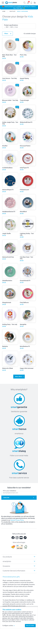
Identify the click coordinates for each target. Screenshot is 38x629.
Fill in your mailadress (9, 491)
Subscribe (6, 497)
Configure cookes (8, 625)
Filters (6, 33)
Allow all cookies (30, 625)
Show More (18, 376)
